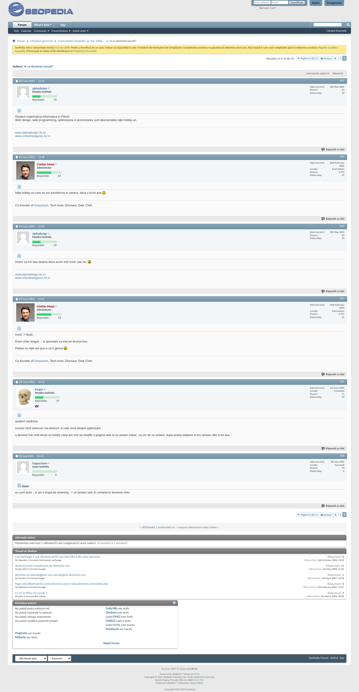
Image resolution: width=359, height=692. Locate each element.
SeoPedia (191, 689)
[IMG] (117, 616)
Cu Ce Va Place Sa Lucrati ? (31, 593)
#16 (342, 455)
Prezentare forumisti (84, 51)
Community (40, 31)
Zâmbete (111, 612)
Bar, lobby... (98, 41)
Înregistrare (334, 3)
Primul (325, 58)
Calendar (26, 31)
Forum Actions (60, 31)
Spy (62, 25)
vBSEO (191, 680)
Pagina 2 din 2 (309, 58)
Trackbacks (112, 629)
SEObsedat (148, 527)
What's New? (42, 25)
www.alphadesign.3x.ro (30, 132)
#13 (342, 226)
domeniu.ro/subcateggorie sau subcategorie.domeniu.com (50, 574)
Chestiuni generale (41, 41)
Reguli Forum (111, 643)
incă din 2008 (62, 47)
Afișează (336, 73)
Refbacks (20, 637)
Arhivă (334, 658)
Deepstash (41, 205)
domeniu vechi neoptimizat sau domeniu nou (42, 565)
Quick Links (79, 31)
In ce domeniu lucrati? (39, 66)
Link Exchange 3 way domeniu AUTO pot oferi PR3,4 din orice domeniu (57, 556)
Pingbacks (21, 633)
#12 (342, 156)
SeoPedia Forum (319, 658)
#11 (342, 80)
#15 (342, 381)
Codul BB (111, 608)
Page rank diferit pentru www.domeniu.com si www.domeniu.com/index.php (61, 583)
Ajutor (316, 3)
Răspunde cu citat (333, 149)
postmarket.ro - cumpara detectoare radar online (187, 527)
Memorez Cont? (266, 8)
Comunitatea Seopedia (71, 41)
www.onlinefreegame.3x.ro (32, 136)
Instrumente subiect (316, 73)
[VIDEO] (110, 620)
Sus (342, 658)
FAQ (16, 31)
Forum (22, 25)
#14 (342, 298)
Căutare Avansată (336, 30)
